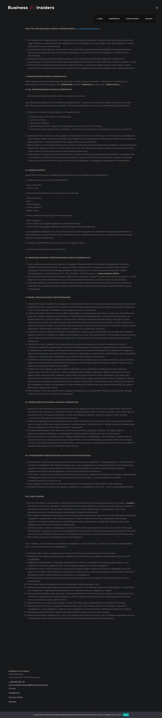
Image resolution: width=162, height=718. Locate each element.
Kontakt (149, 8)
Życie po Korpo (135, 8)
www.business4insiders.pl (87, 29)
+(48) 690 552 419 (17, 682)
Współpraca (118, 8)
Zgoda (126, 715)
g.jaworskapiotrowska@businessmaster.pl (28, 685)
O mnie (105, 8)
